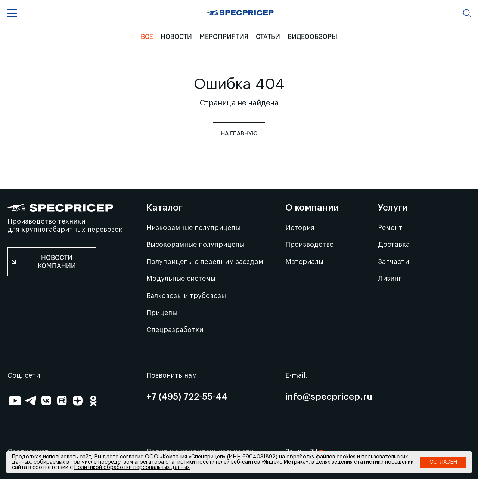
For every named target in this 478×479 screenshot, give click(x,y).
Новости (176, 36)
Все (147, 36)
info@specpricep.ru (328, 397)
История (299, 227)
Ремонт (390, 227)
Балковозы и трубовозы (186, 295)
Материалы (304, 261)
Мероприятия (223, 36)
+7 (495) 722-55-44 (186, 397)
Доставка (394, 244)
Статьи (268, 36)
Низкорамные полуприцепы (193, 227)
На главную (239, 133)
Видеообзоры (312, 36)
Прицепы (161, 313)
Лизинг (390, 278)
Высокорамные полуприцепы (195, 244)
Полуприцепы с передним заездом (204, 261)
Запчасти (393, 261)
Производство (309, 244)
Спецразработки (174, 329)
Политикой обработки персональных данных (132, 467)
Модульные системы (180, 278)
